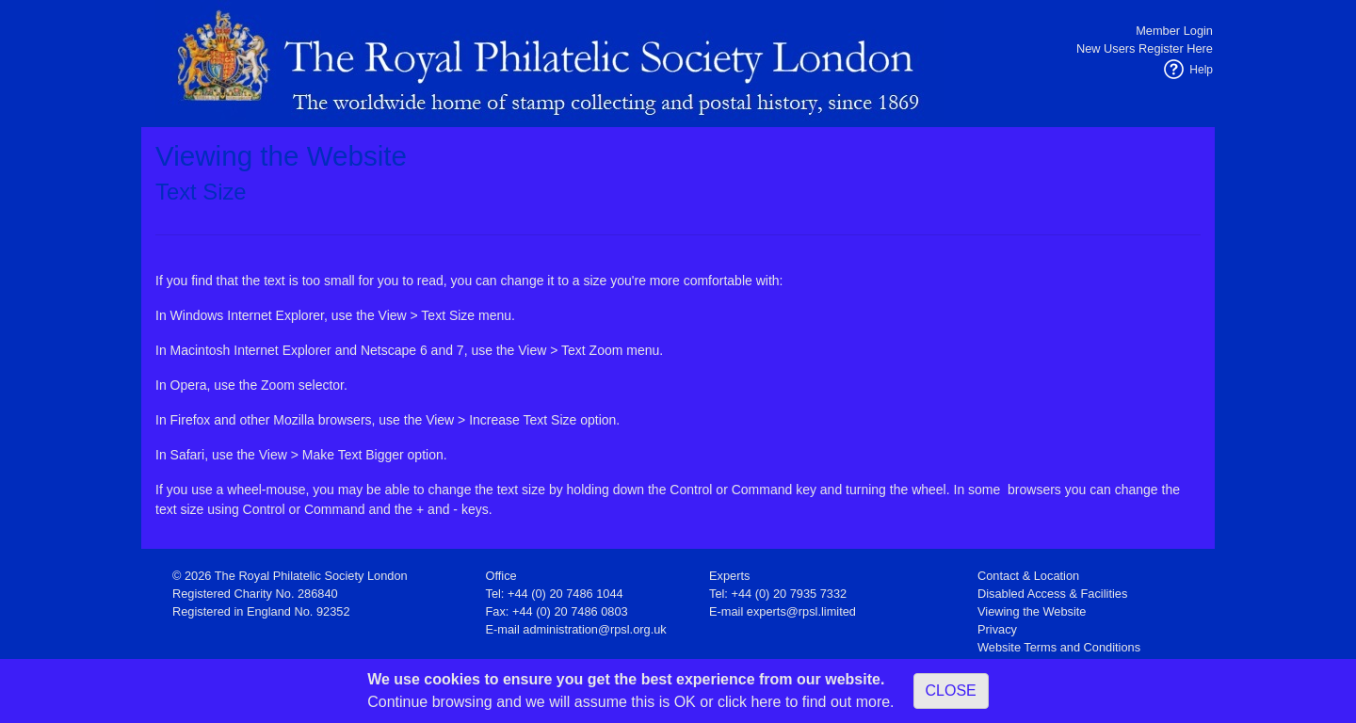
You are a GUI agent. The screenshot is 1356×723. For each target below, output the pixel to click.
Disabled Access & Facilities (1052, 593)
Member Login (1174, 31)
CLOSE (951, 691)
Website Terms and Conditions (1058, 647)
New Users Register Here (1144, 48)
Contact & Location (1028, 576)
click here (750, 702)
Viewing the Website (1031, 611)
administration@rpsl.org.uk (594, 629)
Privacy (997, 629)
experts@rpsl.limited (801, 611)
